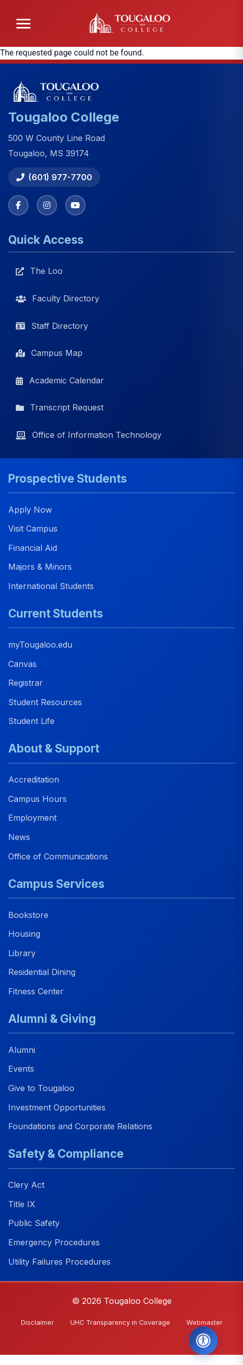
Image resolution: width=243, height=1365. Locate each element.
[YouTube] (75, 205)
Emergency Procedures (54, 1242)
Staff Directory (52, 326)
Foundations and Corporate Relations (80, 1127)
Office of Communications (58, 856)
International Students (51, 586)
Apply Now (30, 510)
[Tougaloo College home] (133, 23)
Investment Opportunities (56, 1107)
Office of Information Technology (88, 435)
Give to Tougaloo (41, 1088)
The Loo (39, 271)
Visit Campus (33, 529)
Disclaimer (37, 1322)
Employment (32, 818)
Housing (24, 934)
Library (22, 953)
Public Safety (34, 1223)
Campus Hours (37, 799)
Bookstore (28, 915)
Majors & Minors (40, 567)
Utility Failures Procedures (59, 1262)
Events (21, 1069)
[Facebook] (18, 205)
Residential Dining (41, 972)
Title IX (21, 1204)
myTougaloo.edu (40, 644)
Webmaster (204, 1322)
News (19, 837)
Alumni (21, 1050)
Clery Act (26, 1185)
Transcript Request (59, 407)
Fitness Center (36, 991)
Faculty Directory (57, 298)
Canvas (22, 664)
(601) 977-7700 (54, 177)
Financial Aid (32, 548)
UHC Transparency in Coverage (120, 1322)
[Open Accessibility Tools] (203, 1340)
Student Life (31, 721)
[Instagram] (47, 205)
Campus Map (49, 353)
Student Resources (45, 702)
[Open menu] (23, 24)
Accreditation (33, 780)
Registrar (25, 683)
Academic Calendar (60, 380)
